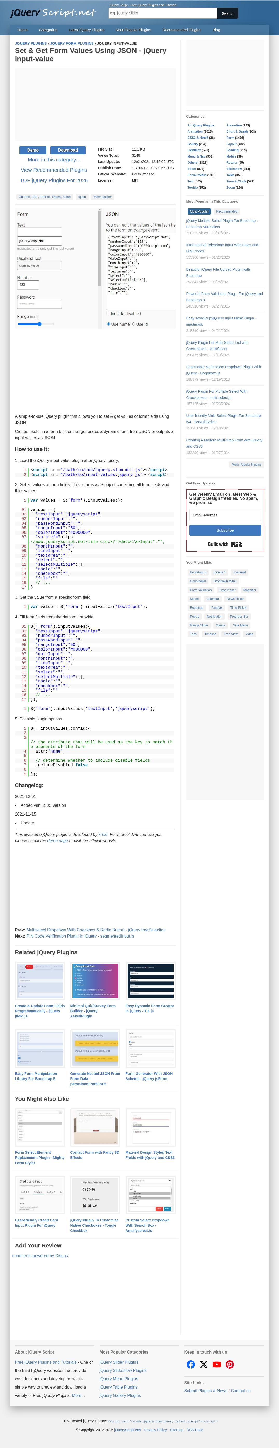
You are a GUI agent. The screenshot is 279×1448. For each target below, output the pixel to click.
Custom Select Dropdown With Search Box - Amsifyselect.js (148, 1225)
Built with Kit (225, 544)
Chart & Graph (237, 131)
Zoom (231, 187)
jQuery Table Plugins (119, 1387)
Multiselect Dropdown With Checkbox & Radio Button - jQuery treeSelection (96, 930)
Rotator (232, 163)
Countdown (198, 581)
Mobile (231, 156)
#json (82, 197)
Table (230, 175)
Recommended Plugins (181, 30)
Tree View (231, 634)
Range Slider (199, 625)
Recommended (226, 211)
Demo (33, 150)
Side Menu (240, 625)
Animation (195, 131)
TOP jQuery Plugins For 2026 (54, 180)
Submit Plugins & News (205, 1391)
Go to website (143, 174)
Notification (214, 616)
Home (23, 30)
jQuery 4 (220, 572)
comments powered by (40, 1256)
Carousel (239, 572)
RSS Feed (195, 1429)
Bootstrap (196, 608)
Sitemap (176, 1429)
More (76, 1395)
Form (230, 138)
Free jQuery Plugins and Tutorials (55, 10)
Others (193, 163)
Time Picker (238, 608)
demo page (57, 840)
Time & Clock (236, 181)
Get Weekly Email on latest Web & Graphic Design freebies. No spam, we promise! (223, 498)
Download (68, 150)
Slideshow (234, 169)
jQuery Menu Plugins (119, 1379)
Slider (192, 169)
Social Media (197, 175)
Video (249, 634)
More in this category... (54, 159)
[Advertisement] (95, 104)
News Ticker (235, 599)
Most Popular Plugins (133, 30)
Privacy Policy (155, 1429)
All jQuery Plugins (201, 125)
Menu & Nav (197, 156)
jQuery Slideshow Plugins (123, 1370)
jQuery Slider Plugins (119, 1362)
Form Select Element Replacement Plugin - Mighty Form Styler (40, 1157)
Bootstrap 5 (198, 572)
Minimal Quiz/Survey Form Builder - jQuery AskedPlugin (93, 1011)
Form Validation (201, 590)
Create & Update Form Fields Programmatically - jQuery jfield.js (40, 1011)
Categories (48, 30)
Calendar (212, 599)
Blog (216, 30)
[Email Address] (225, 515)
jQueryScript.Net (127, 1429)
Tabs (193, 634)
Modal (194, 599)
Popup (194, 616)
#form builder (103, 197)
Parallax (216, 608)
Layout (232, 144)
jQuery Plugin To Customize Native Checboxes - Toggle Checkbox (94, 1225)
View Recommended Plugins (54, 170)
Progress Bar (239, 616)
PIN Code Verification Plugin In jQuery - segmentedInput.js (80, 936)
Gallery (193, 144)
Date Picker (228, 590)
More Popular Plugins (247, 464)
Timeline (210, 634)
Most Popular (199, 211)
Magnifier (249, 590)
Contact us (240, 1391)
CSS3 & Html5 (198, 138)
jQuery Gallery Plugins (120, 1395)
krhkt (102, 834)
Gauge (220, 625)
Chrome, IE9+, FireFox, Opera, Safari (45, 197)
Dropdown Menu (225, 581)
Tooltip (193, 187)
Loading (233, 150)
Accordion (234, 125)
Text (191, 181)
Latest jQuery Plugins (86, 30)
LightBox (194, 150)
